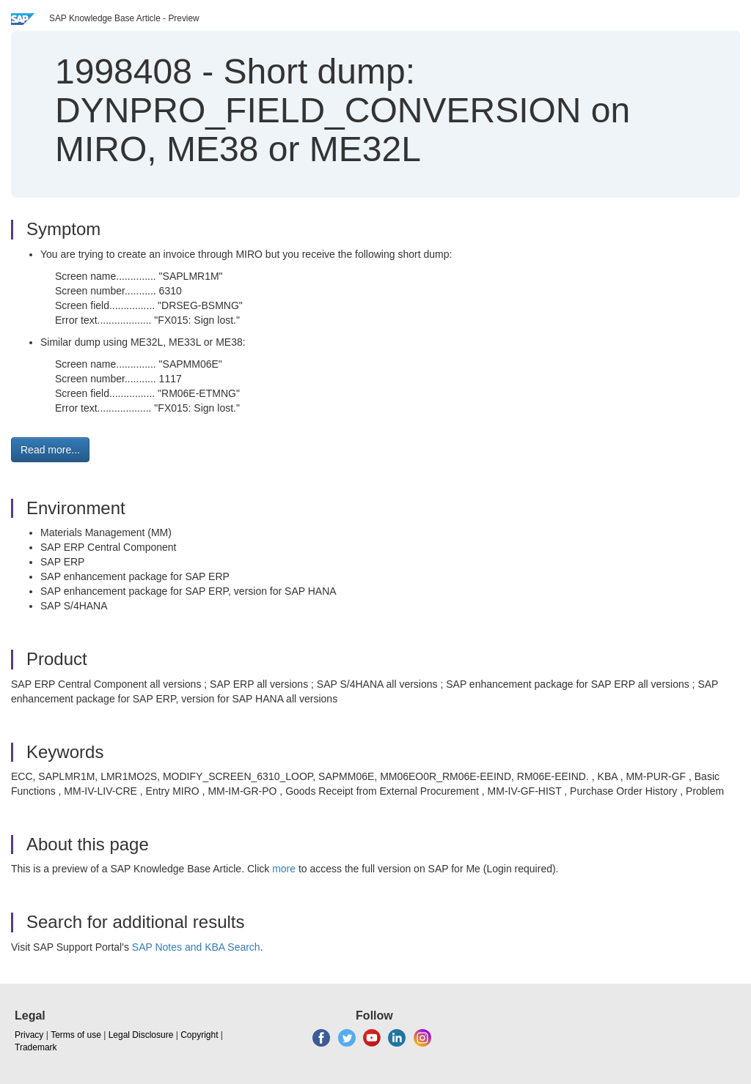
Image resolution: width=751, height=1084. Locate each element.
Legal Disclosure (141, 1035)
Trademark (36, 1047)
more (284, 869)
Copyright (199, 1035)
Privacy (29, 1035)
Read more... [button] (50, 450)
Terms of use (76, 1035)
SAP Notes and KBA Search (196, 947)
